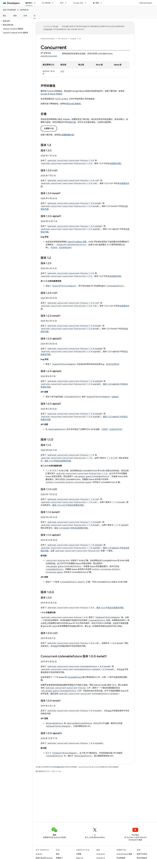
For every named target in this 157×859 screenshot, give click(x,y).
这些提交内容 (115, 163)
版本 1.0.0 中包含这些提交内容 (109, 608)
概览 (4, 16)
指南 (15, 16)
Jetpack (24, 10)
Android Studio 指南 (124, 854)
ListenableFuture (74, 677)
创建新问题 (49, 128)
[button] (16, 21)
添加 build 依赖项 (73, 104)
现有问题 (72, 122)
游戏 (57, 854)
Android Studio (145, 3)
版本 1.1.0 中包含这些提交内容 (58, 461)
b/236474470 (116, 429)
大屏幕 (78, 854)
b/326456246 (65, 247)
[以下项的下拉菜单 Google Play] (86, 3)
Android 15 (100, 854)
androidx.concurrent (49, 56)
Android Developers (48, 39)
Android (39, 854)
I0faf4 (54, 247)
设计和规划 (46, 3)
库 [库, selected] (35, 16)
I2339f (105, 429)
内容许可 (59, 767)
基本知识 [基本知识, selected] (28, 3)
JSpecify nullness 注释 (77, 242)
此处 (56, 646)
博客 (97, 3)
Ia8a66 (115, 397)
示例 (25, 16)
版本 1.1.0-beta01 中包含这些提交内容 (71, 528)
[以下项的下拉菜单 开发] (67, 3)
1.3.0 (62, 71)
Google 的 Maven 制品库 (51, 94)
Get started (9, 10)
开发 (62, 3)
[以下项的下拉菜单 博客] (102, 3)
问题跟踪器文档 (67, 135)
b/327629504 (113, 364)
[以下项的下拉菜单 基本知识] (35, 3)
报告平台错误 (142, 854)
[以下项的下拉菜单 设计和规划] (54, 3)
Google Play (78, 3)
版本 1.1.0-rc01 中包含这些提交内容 (67, 505)
